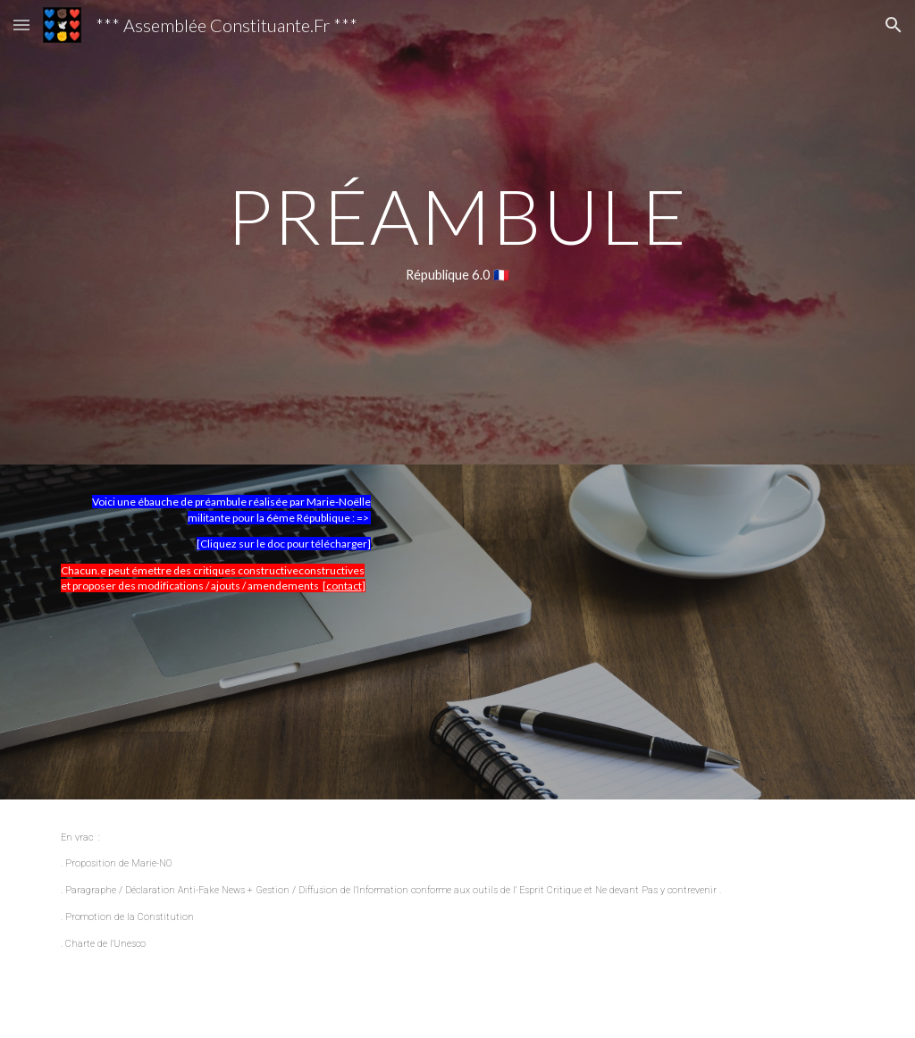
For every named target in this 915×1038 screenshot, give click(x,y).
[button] (21, 24)
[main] (457, 232)
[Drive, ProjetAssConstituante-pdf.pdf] (596, 632)
